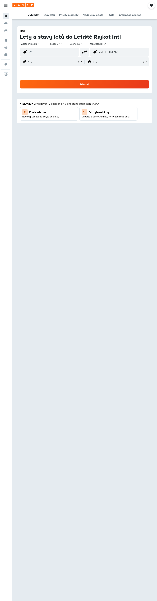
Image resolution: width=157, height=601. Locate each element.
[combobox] (76, 44)
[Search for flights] (5, 15)
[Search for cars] (5, 30)
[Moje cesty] (5, 64)
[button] (6, 5)
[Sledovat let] (5, 47)
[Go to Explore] (5, 40)
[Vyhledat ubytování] (5, 23)
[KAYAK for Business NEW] (5, 54)
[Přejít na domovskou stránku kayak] (23, 5)
